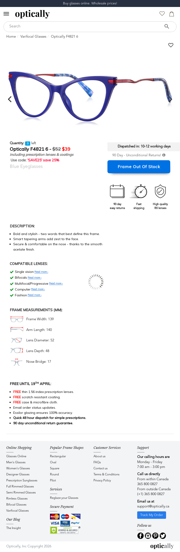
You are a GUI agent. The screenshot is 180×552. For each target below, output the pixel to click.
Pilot (53, 480)
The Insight (13, 528)
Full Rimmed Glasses (20, 486)
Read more (41, 272)
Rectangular (58, 456)
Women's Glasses (18, 468)
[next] (170, 99)
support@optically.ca (153, 506)
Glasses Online (16, 456)
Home (11, 37)
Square (54, 468)
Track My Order (151, 515)
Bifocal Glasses (16, 504)
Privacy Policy (102, 480)
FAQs (97, 462)
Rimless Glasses (17, 498)
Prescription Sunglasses (21, 480)
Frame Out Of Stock (139, 166)
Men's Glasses (16, 462)
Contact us (100, 468)
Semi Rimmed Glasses (21, 492)
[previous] (10, 99)
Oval (53, 462)
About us (99, 456)
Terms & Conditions (106, 474)
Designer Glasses (18, 474)
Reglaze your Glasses (64, 498)
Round (54, 474)
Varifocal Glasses (33, 37)
